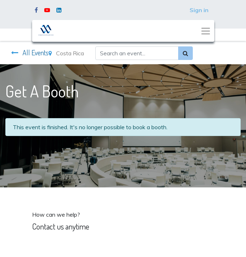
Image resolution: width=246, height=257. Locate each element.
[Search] (185, 53)
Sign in (199, 10)
